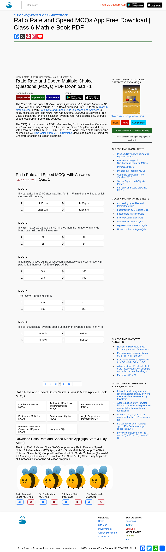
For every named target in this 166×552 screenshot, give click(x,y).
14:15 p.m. (84, 203)
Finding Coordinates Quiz (130, 217)
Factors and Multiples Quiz (130, 213)
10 (69, 384)
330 (43, 277)
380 (43, 271)
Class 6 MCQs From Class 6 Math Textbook (41, 15)
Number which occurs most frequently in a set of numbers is (133, 348)
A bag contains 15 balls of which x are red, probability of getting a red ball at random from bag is (133, 369)
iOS (128, 539)
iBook (116, 122)
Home (101, 521)
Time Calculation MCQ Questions (53, 133)
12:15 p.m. (84, 209)
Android (130, 535)
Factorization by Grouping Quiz (132, 210)
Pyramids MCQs (125, 167)
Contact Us (103, 536)
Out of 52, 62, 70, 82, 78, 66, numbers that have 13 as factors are (133, 417)
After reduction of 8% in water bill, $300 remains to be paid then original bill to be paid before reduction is (134, 407)
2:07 (43, 309)
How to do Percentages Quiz (131, 229)
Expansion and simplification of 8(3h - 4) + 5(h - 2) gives (132, 354)
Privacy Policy (105, 529)
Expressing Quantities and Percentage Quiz (130, 204)
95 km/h (43, 340)
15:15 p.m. (43, 209)
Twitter (129, 525)
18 (84, 237)
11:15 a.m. (43, 203)
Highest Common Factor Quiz (132, 225)
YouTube (130, 529)
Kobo (125, 122)
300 (84, 277)
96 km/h (43, 333)
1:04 (84, 309)
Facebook (131, 521)
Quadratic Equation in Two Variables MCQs (130, 176)
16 (43, 243)
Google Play (138, 122)
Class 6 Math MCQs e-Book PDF (127, 116)
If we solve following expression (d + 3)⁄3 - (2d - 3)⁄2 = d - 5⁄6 (133, 361)
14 (84, 243)
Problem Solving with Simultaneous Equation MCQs (132, 161)
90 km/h (84, 333)
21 (43, 237)
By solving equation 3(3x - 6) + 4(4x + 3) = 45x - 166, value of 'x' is (133, 435)
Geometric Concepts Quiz (130, 221)
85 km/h (84, 340)
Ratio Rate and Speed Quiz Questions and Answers (69, 110)
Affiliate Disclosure (107, 532)
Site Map (102, 525)
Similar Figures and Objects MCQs (131, 182)
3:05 (84, 302)
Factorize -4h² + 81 (126, 375)
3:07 (43, 302)
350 (84, 271)
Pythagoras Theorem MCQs (131, 171)
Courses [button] (31, 5)
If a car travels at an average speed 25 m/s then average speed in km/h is (131, 426)
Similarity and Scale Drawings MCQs (132, 189)
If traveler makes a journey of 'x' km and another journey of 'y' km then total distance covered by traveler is (133, 395)
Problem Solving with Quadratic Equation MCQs (133, 155)
